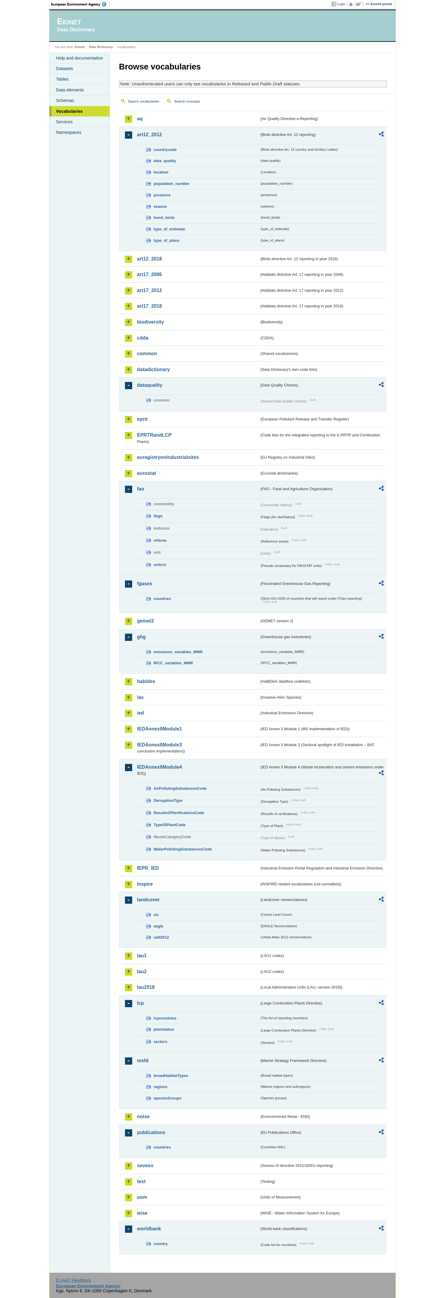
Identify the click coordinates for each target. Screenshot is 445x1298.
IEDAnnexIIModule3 (159, 744)
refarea (160, 540)
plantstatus (164, 1029)
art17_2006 (149, 274)
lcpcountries (165, 1018)
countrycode (165, 149)
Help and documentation (79, 58)
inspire (145, 884)
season (160, 206)
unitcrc (160, 564)
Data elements (70, 90)
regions (160, 1086)
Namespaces (68, 132)
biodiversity (150, 321)
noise (143, 1116)
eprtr (142, 419)
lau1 (142, 955)
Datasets (64, 68)
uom (142, 1197)
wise (142, 1213)
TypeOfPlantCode (169, 825)
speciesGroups (167, 1098)
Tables (62, 79)
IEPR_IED (148, 868)
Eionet (80, 47)
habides (146, 681)
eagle (158, 926)
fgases (144, 583)
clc (156, 914)
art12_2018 (149, 258)
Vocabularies (69, 111)
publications (151, 1132)
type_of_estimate (169, 229)
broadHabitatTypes (171, 1075)
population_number (171, 183)
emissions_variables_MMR (178, 652)
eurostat (146, 473)
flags (158, 516)
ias (140, 697)
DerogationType (168, 800)
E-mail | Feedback (73, 1280)
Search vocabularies (143, 101)
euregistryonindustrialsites (168, 457)
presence (162, 195)
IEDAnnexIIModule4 (159, 767)
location (161, 172)
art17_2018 (149, 306)
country (161, 1243)
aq (140, 118)
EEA (80, 4)
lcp (140, 1003)
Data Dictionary (101, 47)
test (141, 1181)
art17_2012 (149, 290)
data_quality (165, 160)
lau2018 (146, 987)
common (147, 353)
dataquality (149, 385)
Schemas (65, 100)
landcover (148, 899)
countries (162, 598)
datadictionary (153, 369)
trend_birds (164, 217)
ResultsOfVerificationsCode (179, 812)
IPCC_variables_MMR (173, 663)
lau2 (142, 971)
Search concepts (187, 101)
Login (341, 4)
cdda (142, 337)
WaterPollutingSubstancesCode (183, 849)
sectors (160, 1041)
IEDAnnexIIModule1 (159, 728)
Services (64, 121)
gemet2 (145, 620)
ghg (141, 636)
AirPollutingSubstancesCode (180, 788)
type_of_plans (166, 240)
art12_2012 (149, 134)
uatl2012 (161, 937)
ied (140, 712)
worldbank (149, 1228)
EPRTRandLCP (154, 435)
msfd (142, 1060)
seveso (145, 1165)
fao (140, 488)
